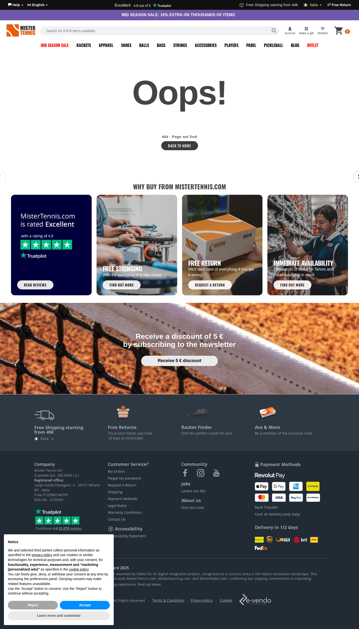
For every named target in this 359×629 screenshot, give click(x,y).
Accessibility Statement (127, 536)
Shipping (115, 492)
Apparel (106, 45)
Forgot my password (124, 478)
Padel (251, 45)
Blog (295, 45)
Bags (161, 45)
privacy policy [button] (42, 555)
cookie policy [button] (78, 569)
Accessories (206, 45)
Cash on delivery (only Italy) (277, 514)
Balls (144, 45)
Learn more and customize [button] (58, 616)
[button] (15, 5)
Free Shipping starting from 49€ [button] (280, 4)
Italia (43, 438)
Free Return (339, 5)
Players (231, 45)
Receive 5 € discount (179, 360)
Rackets (83, 45)
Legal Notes (117, 505)
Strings (180, 45)
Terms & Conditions (168, 600)
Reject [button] (33, 605)
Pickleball (273, 45)
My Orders (116, 471)
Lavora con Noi (193, 491)
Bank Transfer (266, 507)
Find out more (192, 507)
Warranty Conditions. (125, 512)
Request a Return (122, 485)
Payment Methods (122, 498)
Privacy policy (202, 600)
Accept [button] (85, 605)
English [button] (37, 5)
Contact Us (116, 519)
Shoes (126, 45)
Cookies (226, 600)
